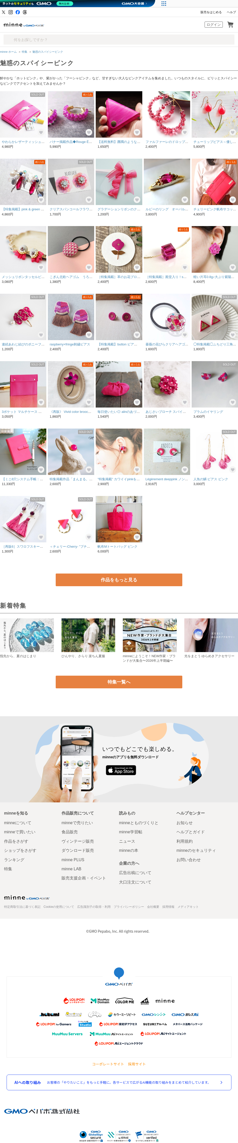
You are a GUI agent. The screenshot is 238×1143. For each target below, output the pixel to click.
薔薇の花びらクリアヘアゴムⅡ (169, 344)
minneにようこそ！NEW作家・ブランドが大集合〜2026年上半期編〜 (149, 658)
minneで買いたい (19, 831)
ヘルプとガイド (190, 831)
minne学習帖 (130, 831)
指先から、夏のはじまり (18, 655)
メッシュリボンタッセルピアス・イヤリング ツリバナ (43, 277)
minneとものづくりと (138, 822)
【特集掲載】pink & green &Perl (25, 209)
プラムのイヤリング (208, 411)
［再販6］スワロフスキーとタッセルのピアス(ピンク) (42, 546)
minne (27, 896)
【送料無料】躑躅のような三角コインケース (130, 142)
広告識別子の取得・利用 (94, 906)
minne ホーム (8, 51)
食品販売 (70, 831)
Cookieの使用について (59, 906)
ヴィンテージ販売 (78, 840)
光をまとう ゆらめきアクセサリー (209, 655)
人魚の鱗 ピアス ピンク (210, 479)
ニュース (127, 840)
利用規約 (184, 840)
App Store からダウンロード (121, 769)
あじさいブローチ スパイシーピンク (172, 411)
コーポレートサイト (108, 1063)
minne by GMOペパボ (24, 25)
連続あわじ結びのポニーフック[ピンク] (30, 344)
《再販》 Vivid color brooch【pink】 (76, 411)
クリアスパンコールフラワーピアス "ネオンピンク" (87, 209)
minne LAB (71, 868)
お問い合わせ (188, 859)
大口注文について (135, 881)
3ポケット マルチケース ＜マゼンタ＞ (30, 411)
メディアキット (188, 906)
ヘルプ (231, 12)
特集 (24, 51)
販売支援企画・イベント (84, 877)
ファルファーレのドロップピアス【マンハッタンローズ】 (188, 142)
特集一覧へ (119, 681)
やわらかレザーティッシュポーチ (26, 142)
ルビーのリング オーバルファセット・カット (180, 209)
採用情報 (168, 906)
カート (230, 25)
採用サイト (137, 1063)
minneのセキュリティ (196, 849)
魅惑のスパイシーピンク (47, 51)
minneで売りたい (77, 822)
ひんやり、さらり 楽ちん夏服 (83, 655)
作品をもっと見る (119, 579)
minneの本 (128, 849)
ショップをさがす (20, 849)
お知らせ (184, 822)
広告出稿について (135, 872)
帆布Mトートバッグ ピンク (117, 500)
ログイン (214, 25)
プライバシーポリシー (129, 906)
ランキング (14, 859)
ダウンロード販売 (78, 849)
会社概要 (153, 906)
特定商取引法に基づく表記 (22, 906)
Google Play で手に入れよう (159, 769)
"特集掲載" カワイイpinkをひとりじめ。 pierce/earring (137, 479)
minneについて (17, 822)
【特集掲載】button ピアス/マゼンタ (124, 344)
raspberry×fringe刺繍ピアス (70, 344)
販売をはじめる (211, 12)
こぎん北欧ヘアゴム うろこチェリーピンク (82, 277)
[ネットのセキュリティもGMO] (38, 3)
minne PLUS (73, 859)
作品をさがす (16, 840)
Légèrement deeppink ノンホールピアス (175, 479)
